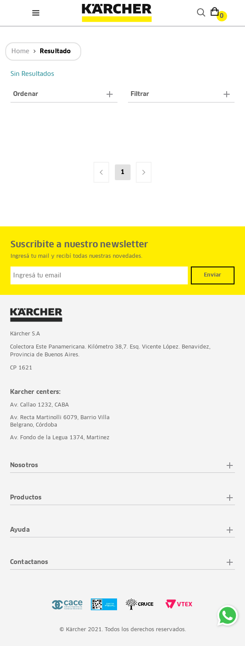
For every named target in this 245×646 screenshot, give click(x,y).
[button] (63, 94)
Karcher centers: (35, 392)
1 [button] (122, 172)
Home (20, 51)
